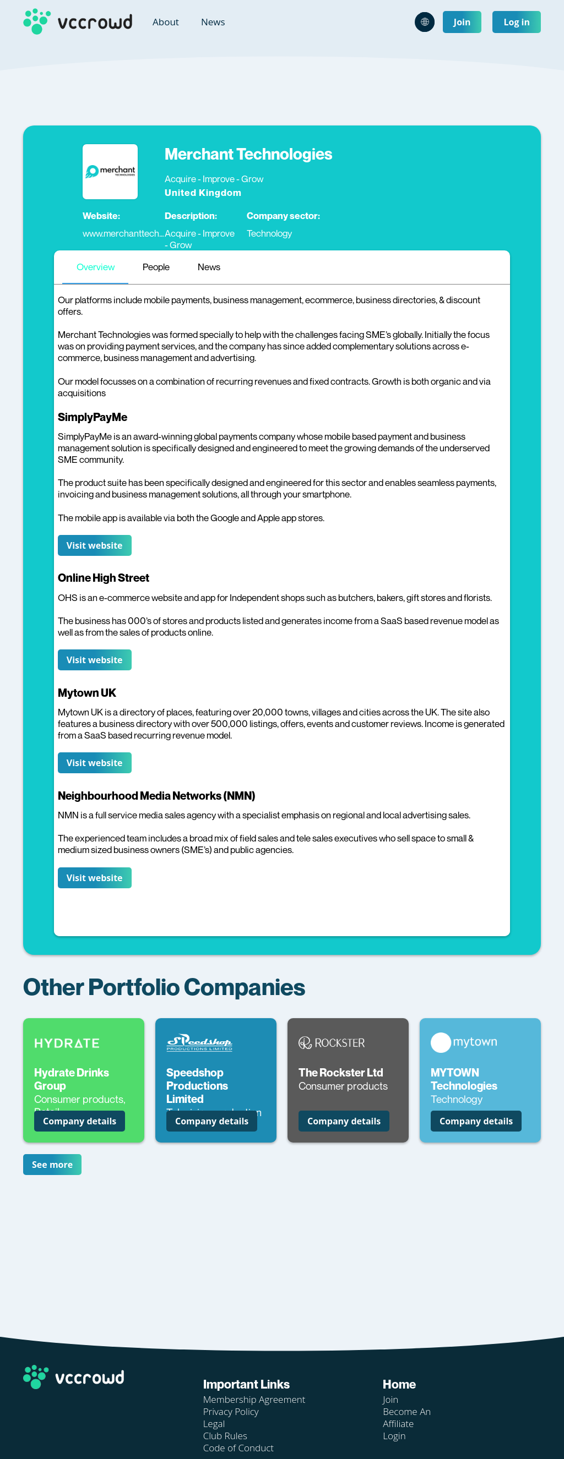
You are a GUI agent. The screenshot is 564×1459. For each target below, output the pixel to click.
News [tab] (209, 266)
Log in (516, 22)
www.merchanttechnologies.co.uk (149, 233)
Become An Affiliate (407, 1417)
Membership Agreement (254, 1399)
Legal (214, 1423)
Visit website (95, 545)
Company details (79, 1121)
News (213, 21)
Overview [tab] (96, 266)
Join (462, 22)
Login (394, 1435)
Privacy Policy (231, 1411)
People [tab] (156, 266)
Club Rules (225, 1435)
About (166, 21)
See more (52, 1165)
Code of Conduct (238, 1447)
